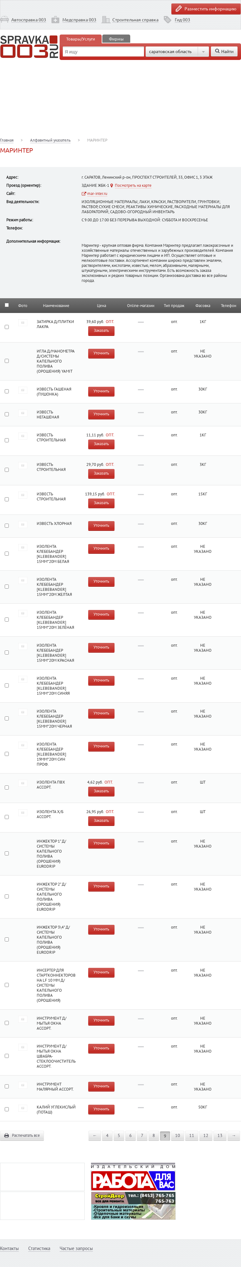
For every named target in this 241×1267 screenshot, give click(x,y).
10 (177, 1135)
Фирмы (116, 38)
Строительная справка (135, 19)
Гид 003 (182, 19)
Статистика (39, 1248)
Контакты (9, 1248)
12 (205, 1135)
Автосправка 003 (28, 19)
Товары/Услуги (80, 38)
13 (219, 1135)
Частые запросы (76, 1248)
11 (191, 1135)
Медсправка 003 (79, 19)
